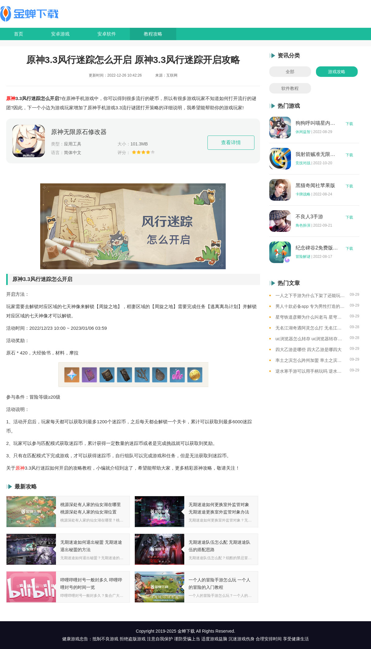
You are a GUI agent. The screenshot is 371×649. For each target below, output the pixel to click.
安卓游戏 (60, 33)
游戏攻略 (336, 71)
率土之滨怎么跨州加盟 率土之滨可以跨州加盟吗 (310, 360)
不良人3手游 (309, 216)
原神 (10, 98)
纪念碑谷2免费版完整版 (317, 247)
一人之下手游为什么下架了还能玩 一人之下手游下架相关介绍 (310, 295)
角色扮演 (303, 225)
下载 (349, 124)
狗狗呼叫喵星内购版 (317, 123)
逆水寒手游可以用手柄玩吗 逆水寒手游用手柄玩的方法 (310, 371)
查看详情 (231, 142)
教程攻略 (153, 33)
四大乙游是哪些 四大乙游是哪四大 (308, 349)
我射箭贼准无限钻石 (317, 154)
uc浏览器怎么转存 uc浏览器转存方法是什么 (310, 338)
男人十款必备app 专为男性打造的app (310, 306)
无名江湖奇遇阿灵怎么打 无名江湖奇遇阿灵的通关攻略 (310, 327)
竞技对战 (303, 163)
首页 (18, 33)
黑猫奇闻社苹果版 (315, 185)
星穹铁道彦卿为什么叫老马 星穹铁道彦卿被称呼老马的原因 (310, 317)
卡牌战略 (303, 194)
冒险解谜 (303, 256)
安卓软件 (106, 33)
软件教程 (290, 88)
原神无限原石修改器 (79, 131)
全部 (290, 71)
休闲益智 (303, 132)
